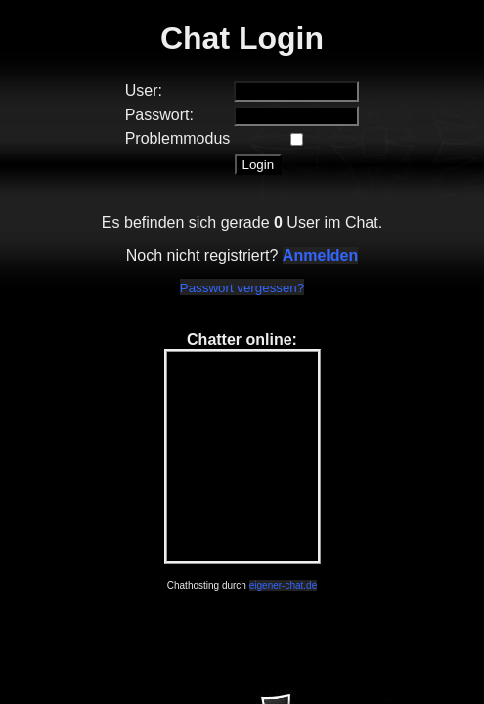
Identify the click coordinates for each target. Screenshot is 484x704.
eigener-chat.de (283, 585)
